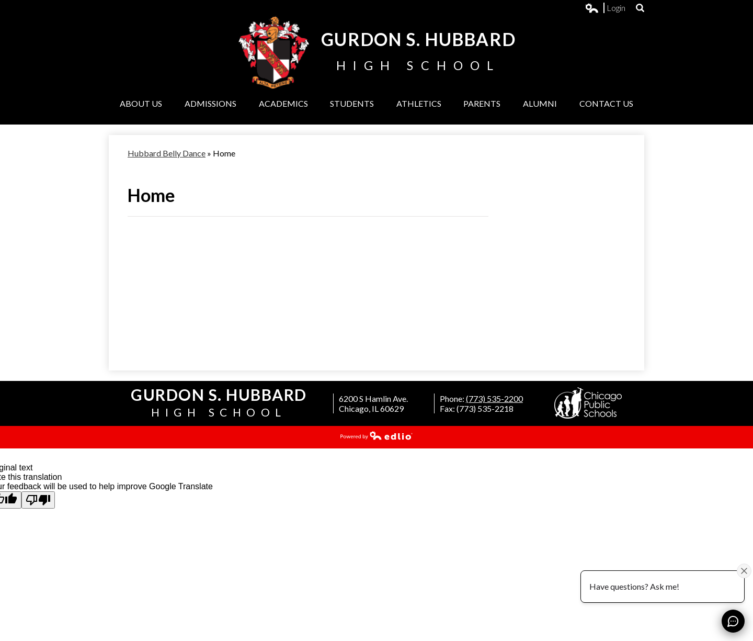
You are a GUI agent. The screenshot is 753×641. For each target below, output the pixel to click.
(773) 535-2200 (494, 398)
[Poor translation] (38, 500)
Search (640, 8)
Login (605, 8)
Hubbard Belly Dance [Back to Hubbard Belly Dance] (167, 153)
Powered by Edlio (376, 435)
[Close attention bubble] (744, 570)
